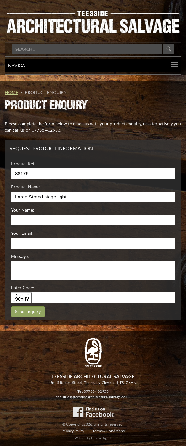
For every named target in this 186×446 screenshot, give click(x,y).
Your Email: (22, 233)
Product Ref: (23, 163)
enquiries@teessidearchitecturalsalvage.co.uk (93, 397)
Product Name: (26, 186)
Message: (20, 256)
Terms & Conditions (109, 430)
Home (11, 92)
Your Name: (22, 210)
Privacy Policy (72, 430)
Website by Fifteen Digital (93, 438)
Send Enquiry (28, 311)
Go (168, 49)
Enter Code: (22, 287)
